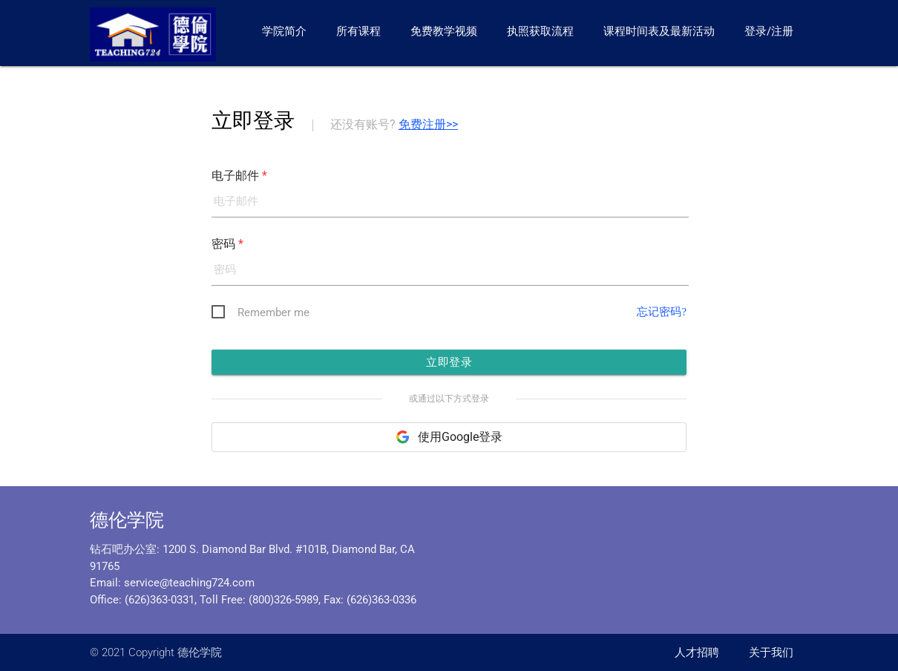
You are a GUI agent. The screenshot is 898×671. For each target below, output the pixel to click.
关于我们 (771, 652)
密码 (227, 245)
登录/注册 (768, 31)
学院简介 (284, 31)
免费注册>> (428, 124)
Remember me (273, 315)
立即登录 (449, 367)
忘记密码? (660, 315)
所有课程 (358, 31)
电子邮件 (239, 175)
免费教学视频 (443, 31)
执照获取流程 (540, 31)
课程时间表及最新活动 (659, 31)
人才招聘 (697, 652)
